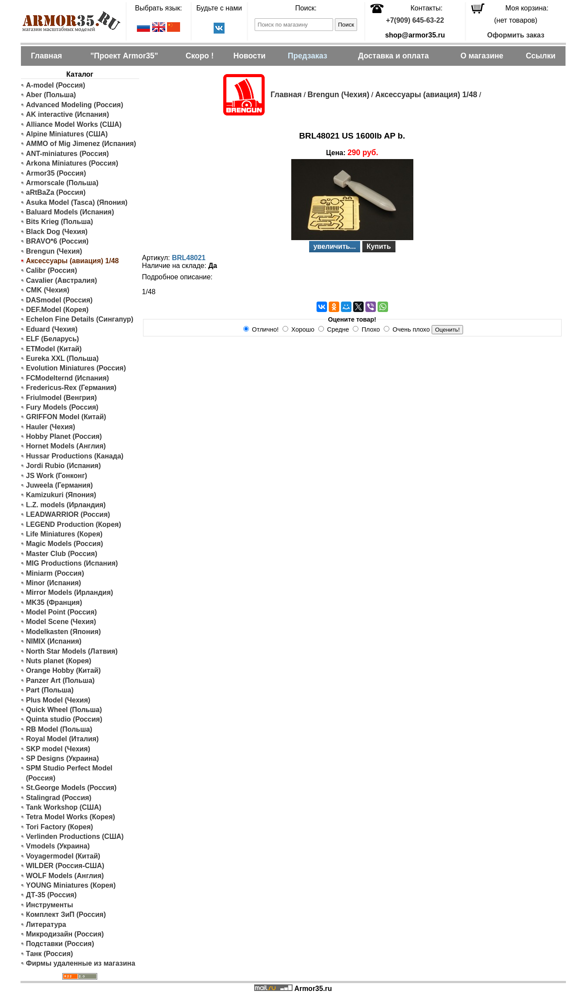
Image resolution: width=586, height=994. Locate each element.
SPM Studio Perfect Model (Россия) (69, 772)
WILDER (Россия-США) (65, 865)
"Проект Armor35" (124, 55)
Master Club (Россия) (61, 553)
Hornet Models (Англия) (66, 446)
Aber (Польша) (51, 94)
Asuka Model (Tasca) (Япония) (77, 202)
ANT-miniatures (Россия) (67, 153)
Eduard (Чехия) (52, 329)
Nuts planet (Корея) (59, 661)
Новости (249, 55)
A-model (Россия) (55, 85)
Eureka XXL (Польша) (62, 358)
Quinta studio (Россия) (64, 719)
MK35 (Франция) (54, 602)
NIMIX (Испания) (54, 641)
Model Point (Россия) (61, 612)
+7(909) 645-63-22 (415, 20)
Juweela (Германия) (59, 485)
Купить (379, 246)
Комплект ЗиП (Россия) (66, 914)
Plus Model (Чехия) (58, 700)
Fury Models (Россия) (62, 407)
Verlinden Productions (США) (75, 836)
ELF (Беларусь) (52, 339)
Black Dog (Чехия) (57, 231)
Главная (46, 55)
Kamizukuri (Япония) (61, 495)
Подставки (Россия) (60, 943)
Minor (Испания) (53, 583)
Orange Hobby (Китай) (63, 670)
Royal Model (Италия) (62, 739)
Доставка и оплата (393, 55)
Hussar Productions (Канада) (75, 456)
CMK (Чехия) (48, 290)
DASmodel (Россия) (59, 300)
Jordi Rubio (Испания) (63, 465)
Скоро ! (200, 55)
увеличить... (334, 246)
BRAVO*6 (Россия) (57, 241)
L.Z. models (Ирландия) (66, 505)
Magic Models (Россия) (64, 543)
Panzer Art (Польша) (60, 680)
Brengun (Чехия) (54, 251)
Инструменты (49, 905)
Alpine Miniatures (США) (67, 134)
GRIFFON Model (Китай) (66, 417)
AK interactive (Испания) (67, 114)
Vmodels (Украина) (58, 846)
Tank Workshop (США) (64, 807)
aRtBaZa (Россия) (56, 192)
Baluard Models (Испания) (70, 212)
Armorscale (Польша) (62, 183)
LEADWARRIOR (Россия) (68, 514)
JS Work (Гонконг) (56, 475)
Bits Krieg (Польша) (59, 221)
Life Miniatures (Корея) (64, 534)
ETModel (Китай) (54, 349)
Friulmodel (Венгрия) (61, 397)
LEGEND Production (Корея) (73, 524)
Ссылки (540, 55)
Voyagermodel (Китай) (63, 856)
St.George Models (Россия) (71, 787)
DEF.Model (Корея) (57, 309)
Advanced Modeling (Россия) (74, 105)
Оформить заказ (515, 35)
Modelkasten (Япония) (63, 631)
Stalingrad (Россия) (59, 797)
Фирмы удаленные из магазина (81, 963)
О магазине (481, 55)
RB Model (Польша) (59, 729)
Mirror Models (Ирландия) (69, 592)
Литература (46, 924)
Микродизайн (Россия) (65, 934)
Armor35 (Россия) (56, 173)
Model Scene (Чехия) (61, 621)
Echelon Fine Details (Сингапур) (79, 319)
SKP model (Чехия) (58, 749)
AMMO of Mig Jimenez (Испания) (81, 143)
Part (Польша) (50, 690)
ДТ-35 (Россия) (51, 895)
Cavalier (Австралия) (61, 280)
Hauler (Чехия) (50, 427)
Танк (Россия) (49, 953)
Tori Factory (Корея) (59, 827)
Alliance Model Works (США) (74, 124)
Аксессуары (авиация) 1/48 (426, 94)
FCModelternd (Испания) (67, 378)
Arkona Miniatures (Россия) (72, 163)
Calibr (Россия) (51, 270)
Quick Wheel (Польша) (64, 709)
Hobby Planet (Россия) (64, 436)
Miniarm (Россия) (55, 573)
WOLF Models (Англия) (65, 875)
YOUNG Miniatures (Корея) (71, 885)
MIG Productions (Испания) (72, 563)
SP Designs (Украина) (62, 758)
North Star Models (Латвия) (72, 651)
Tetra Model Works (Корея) (70, 817)
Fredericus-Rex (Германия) (71, 387)
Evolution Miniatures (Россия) (76, 368)
